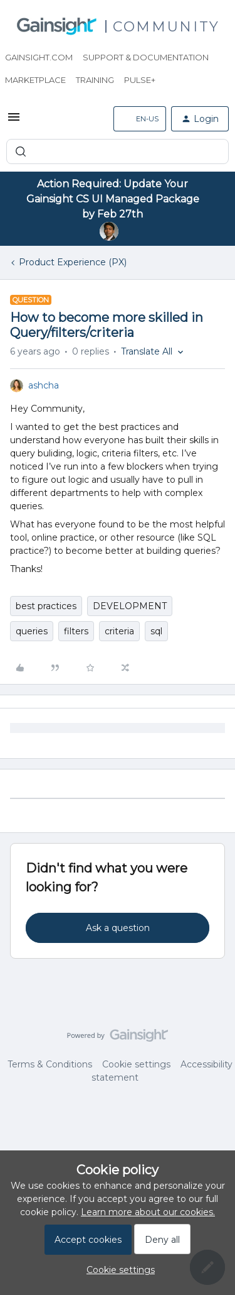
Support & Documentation (146, 57)
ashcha (43, 385)
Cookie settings (136, 1064)
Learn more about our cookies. (148, 1212)
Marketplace (35, 80)
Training (95, 80)
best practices (46, 606)
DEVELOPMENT (130, 606)
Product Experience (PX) (73, 262)
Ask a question (118, 928)
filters (76, 631)
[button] (13, 121)
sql (156, 631)
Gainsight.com (39, 57)
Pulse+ (139, 80)
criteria (119, 631)
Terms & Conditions (50, 1064)
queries (32, 631)
